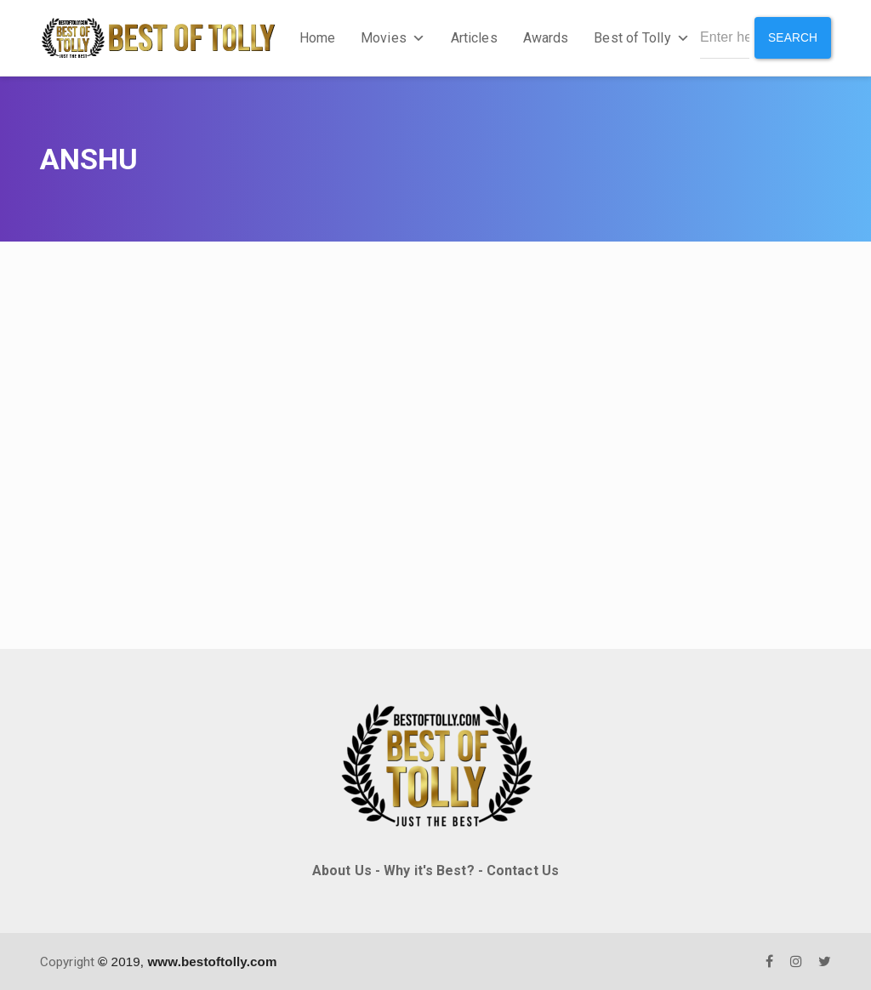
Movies (392, 38)
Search (792, 37)
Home (316, 38)
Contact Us (523, 870)
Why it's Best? (429, 870)
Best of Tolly (640, 38)
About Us (342, 870)
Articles (473, 38)
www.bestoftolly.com (211, 960)
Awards (545, 38)
